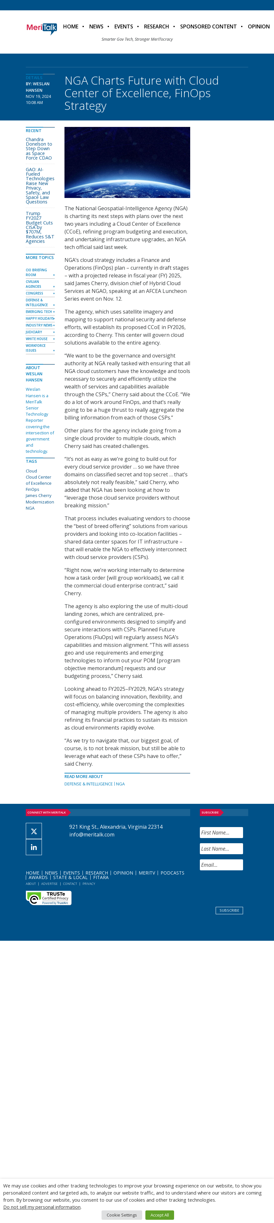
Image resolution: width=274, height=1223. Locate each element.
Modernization (40, 502)
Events (123, 26)
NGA (120, 784)
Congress (34, 293)
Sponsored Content (208, 26)
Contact (70, 884)
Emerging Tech (39, 311)
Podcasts (172, 873)
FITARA (101, 877)
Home (70, 26)
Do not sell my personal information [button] (42, 1207)
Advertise (49, 884)
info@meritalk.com (91, 834)
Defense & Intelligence (88, 784)
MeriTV (147, 873)
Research (156, 26)
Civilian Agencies (33, 284)
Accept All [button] (160, 1215)
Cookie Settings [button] (122, 1215)
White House (36, 339)
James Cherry (38, 495)
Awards (38, 877)
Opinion (123, 873)
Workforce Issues (35, 348)
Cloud (31, 471)
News (96, 26)
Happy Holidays (40, 318)
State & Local (70, 877)
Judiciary (34, 332)
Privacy (89, 884)
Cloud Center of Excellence (39, 480)
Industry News (39, 325)
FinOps (32, 489)
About (31, 884)
